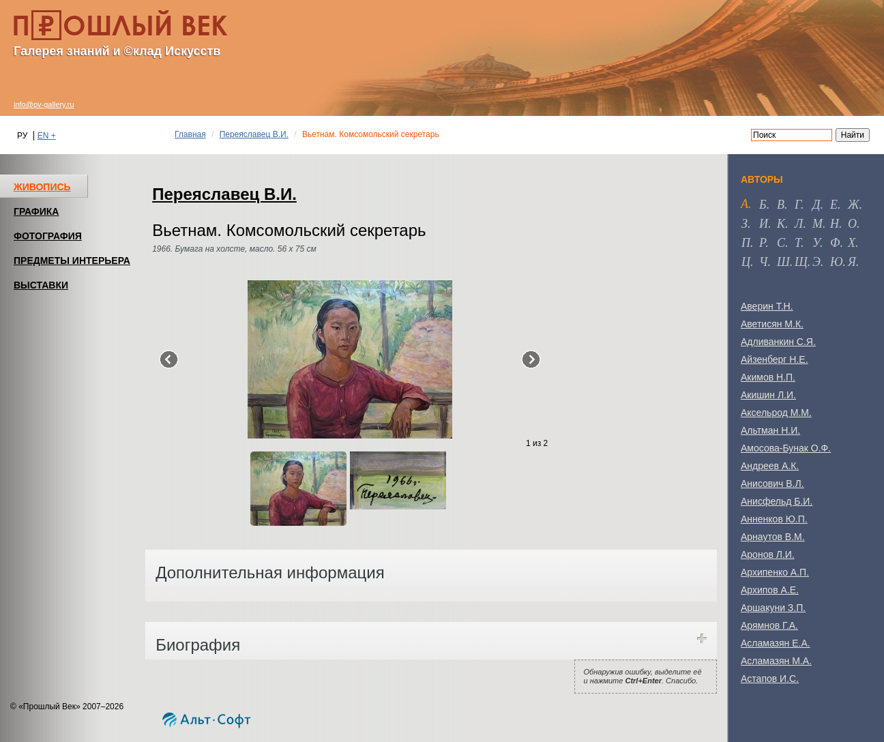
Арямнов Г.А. (769, 625)
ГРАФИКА (36, 211)
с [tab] (781, 243)
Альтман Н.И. (770, 430)
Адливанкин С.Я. (778, 341)
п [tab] (745, 243)
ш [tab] (783, 262)
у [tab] (816, 243)
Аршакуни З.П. (773, 607)
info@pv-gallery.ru (44, 104)
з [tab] (744, 224)
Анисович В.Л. (772, 483)
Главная (190, 134)
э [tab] (816, 262)
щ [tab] (801, 262)
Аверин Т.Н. (767, 306)
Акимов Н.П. (768, 377)
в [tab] (780, 204)
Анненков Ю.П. (774, 519)
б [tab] (763, 204)
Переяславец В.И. (254, 134)
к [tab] (781, 224)
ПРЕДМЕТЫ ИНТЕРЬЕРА (72, 260)
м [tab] (817, 224)
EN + (47, 135)
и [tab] (763, 224)
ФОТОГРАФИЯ (48, 236)
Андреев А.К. (770, 465)
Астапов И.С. (770, 678)
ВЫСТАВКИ (41, 285)
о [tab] (852, 224)
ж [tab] (853, 204)
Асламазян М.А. (776, 660)
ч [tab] (763, 262)
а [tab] (744, 204)
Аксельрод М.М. (776, 412)
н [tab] (834, 224)
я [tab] (852, 262)
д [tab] (816, 204)
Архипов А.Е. (770, 589)
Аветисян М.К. (772, 323)
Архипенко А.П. (775, 572)
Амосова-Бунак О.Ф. (786, 448)
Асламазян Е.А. (775, 643)
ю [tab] (836, 262)
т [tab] (798, 243)
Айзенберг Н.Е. (774, 359)
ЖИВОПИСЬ (42, 186)
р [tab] (762, 243)
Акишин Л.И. (768, 394)
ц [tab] (745, 262)
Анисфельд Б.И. (776, 501)
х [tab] (851, 243)
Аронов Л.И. (768, 554)
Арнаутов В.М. (773, 536)
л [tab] (799, 224)
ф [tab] (835, 243)
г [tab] (798, 204)
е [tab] (834, 204)
